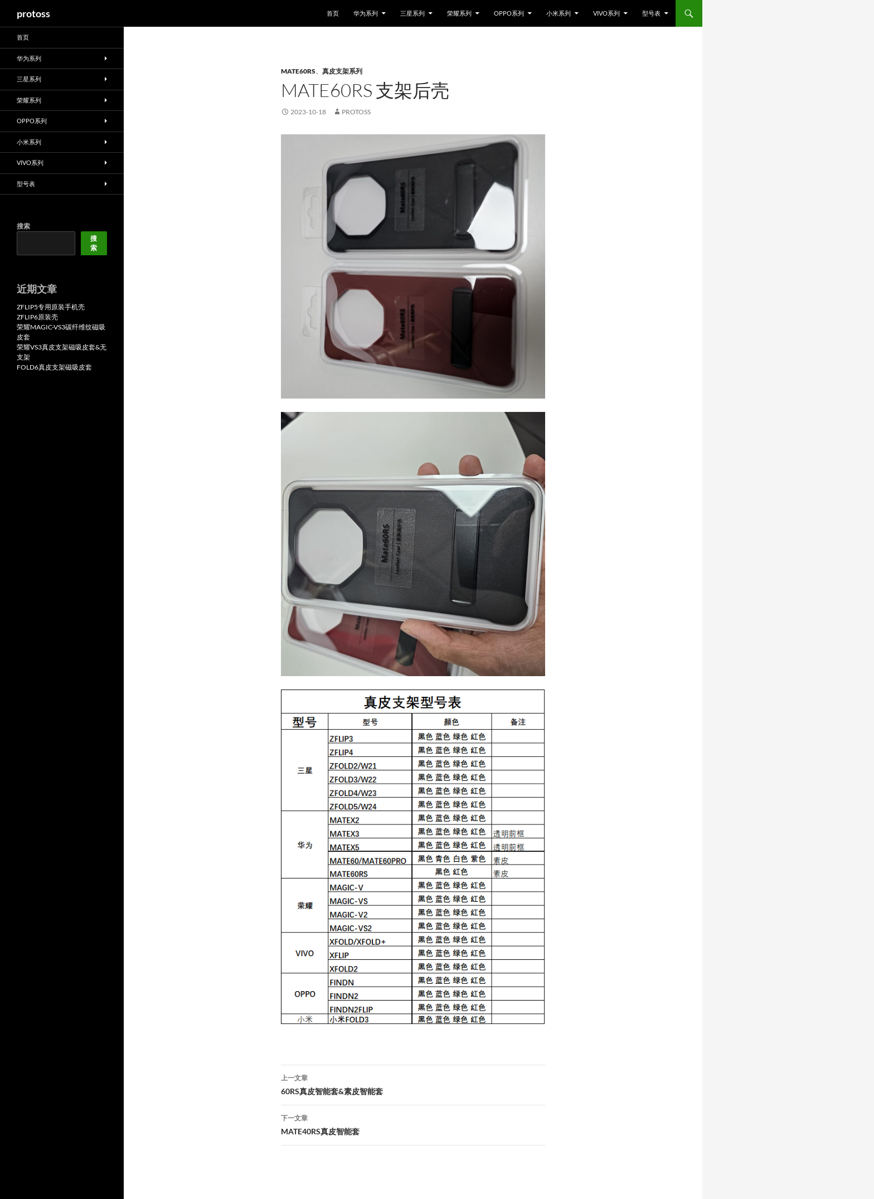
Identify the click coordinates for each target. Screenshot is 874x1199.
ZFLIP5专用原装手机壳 (51, 307)
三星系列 (412, 13)
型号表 (651, 13)
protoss (33, 13)
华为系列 (365, 13)
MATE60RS (298, 71)
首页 (333, 13)
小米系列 (558, 13)
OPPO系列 (509, 13)
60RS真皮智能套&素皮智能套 (413, 1083)
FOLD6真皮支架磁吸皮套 (54, 367)
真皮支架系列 (342, 71)
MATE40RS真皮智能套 (413, 1123)
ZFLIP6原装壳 (37, 317)
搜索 (23, 226)
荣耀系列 (459, 13)
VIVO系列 (606, 13)
